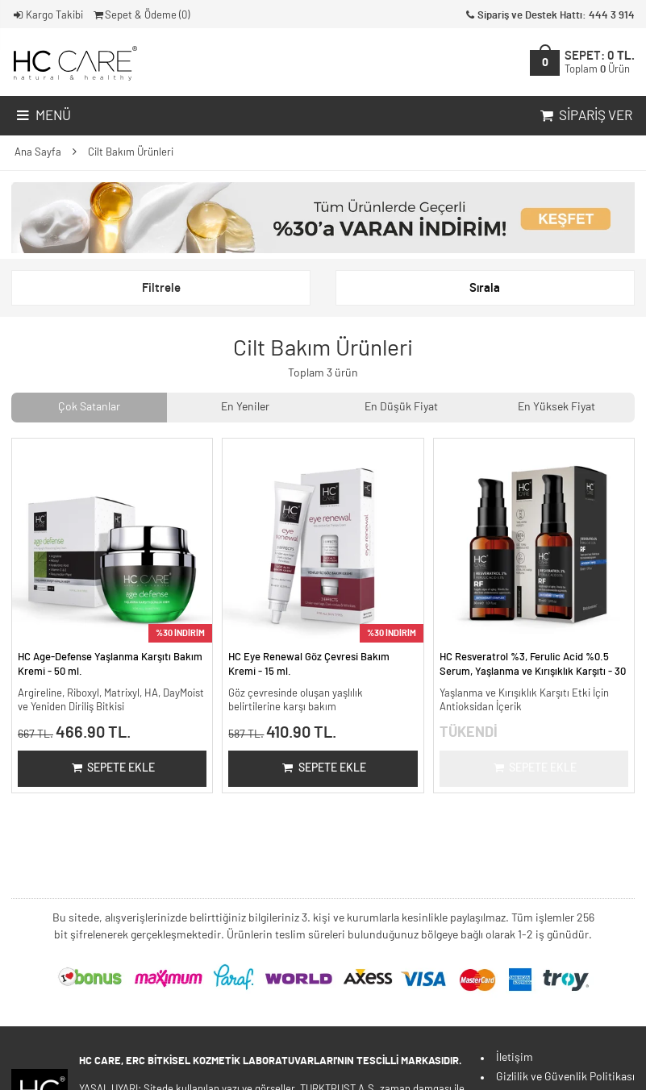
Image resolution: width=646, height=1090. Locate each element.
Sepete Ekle (112, 768)
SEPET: (600, 62)
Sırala (484, 288)
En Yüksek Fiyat (556, 407)
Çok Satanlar (89, 407)
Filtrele (161, 288)
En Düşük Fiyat (401, 407)
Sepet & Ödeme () (140, 15)
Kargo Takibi (47, 15)
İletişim (514, 1057)
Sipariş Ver (584, 116)
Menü (42, 116)
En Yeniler (245, 407)
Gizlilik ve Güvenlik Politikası (565, 1077)
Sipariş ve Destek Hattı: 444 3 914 (549, 15)
